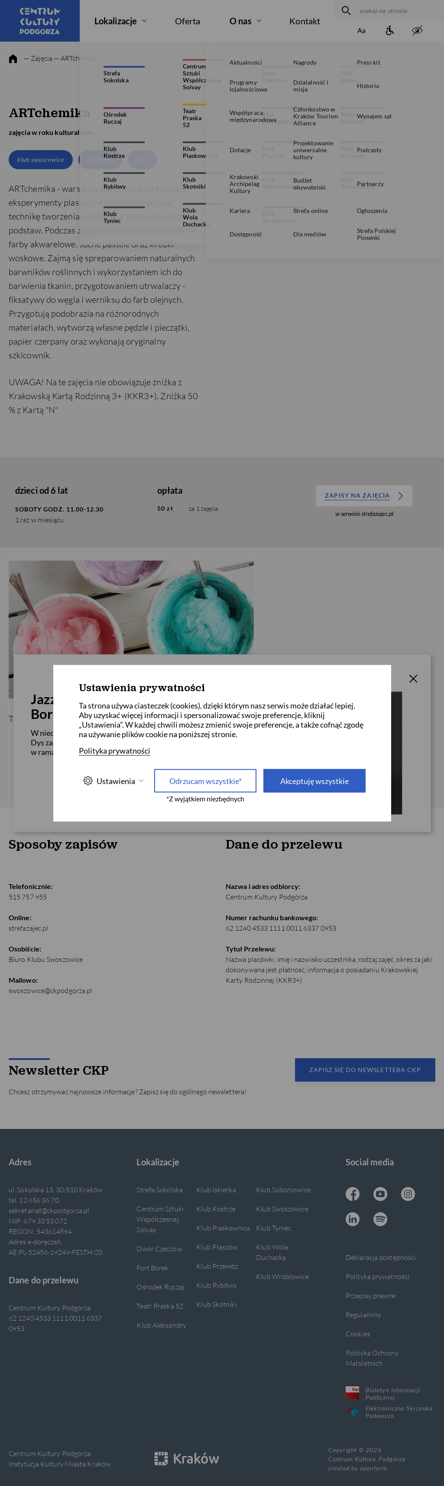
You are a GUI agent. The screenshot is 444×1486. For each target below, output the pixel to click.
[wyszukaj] (345, 10)
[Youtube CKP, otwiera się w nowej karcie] (380, 1194)
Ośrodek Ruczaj (160, 1287)
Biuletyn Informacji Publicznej (383, 1393)
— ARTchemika (75, 58)
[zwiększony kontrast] (417, 31)
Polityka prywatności (377, 1276)
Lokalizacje (115, 21)
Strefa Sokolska (159, 1189)
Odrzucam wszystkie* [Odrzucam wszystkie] (205, 780)
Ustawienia (113, 780)
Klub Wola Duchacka (272, 1252)
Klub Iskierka (216, 1189)
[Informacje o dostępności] (389, 31)
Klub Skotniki (216, 1304)
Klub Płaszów (216, 1247)
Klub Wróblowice (282, 1276)
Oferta (188, 21)
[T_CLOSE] (413, 680)
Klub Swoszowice (282, 1208)
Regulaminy (363, 1314)
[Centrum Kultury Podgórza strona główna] (40, 21)
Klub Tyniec (273, 1228)
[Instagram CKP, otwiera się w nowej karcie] (408, 1194)
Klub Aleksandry (161, 1325)
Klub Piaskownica (223, 1228)
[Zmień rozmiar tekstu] (362, 31)
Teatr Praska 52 (159, 1306)
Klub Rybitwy (216, 1285)
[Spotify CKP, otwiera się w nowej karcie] (380, 1220)
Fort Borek (152, 1267)
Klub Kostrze (216, 1208)
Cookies (358, 1333)
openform (373, 1468)
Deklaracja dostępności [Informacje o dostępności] (381, 1257)
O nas (241, 21)
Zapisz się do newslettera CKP (365, 1069)
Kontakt (304, 21)
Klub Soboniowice (283, 1189)
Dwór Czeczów (158, 1248)
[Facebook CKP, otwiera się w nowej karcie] (353, 1194)
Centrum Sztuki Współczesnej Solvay (159, 1218)
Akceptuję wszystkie (314, 780)
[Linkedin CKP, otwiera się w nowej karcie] (353, 1220)
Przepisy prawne (370, 1295)
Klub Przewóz (217, 1266)
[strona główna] (13, 59)
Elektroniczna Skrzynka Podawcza (389, 1411)
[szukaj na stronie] (399, 10)
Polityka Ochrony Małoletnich (372, 1357)
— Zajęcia (38, 58)
